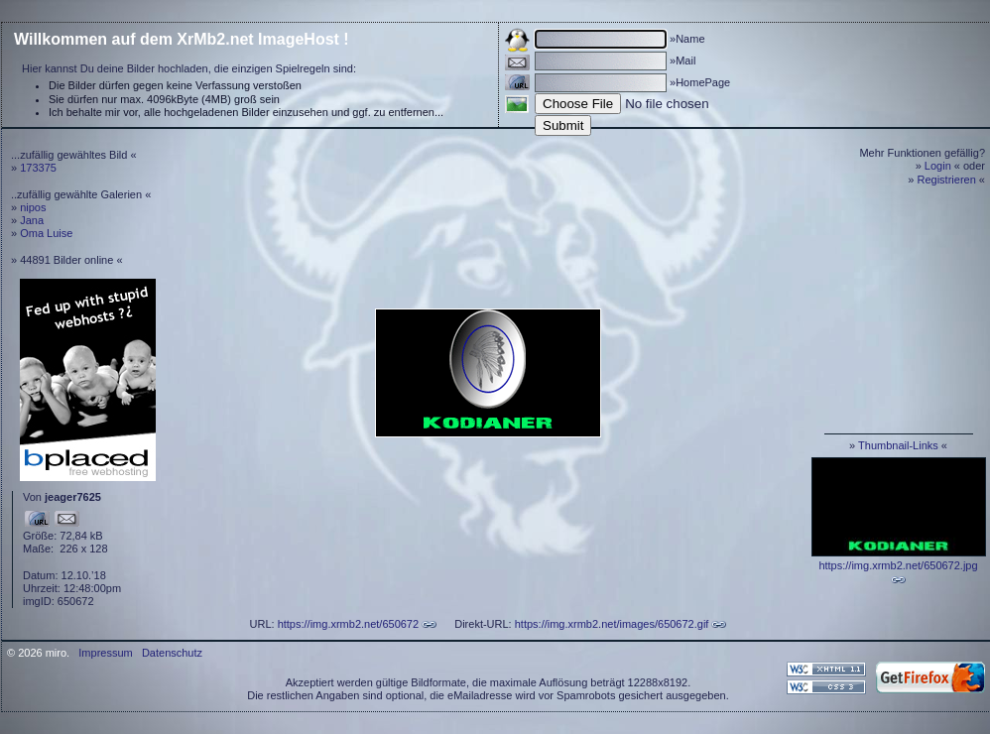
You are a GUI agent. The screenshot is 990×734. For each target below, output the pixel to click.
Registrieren (947, 179)
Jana (32, 220)
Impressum (105, 653)
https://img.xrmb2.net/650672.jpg (897, 565)
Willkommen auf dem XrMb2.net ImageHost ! (181, 39)
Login (938, 166)
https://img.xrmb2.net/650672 (348, 624)
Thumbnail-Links (898, 445)
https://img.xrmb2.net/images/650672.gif (612, 624)
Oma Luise (46, 233)
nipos (33, 207)
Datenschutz (172, 653)
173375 (38, 168)
